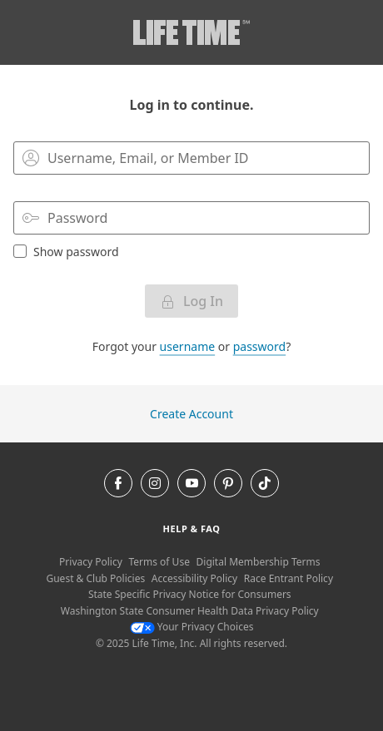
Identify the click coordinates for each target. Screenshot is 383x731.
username (188, 346)
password (259, 346)
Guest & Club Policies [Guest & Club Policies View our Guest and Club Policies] (95, 578)
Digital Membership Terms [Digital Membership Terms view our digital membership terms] (258, 562)
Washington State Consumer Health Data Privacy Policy (190, 611)
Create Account (191, 414)
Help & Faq (192, 528)
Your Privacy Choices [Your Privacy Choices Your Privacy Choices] (192, 627)
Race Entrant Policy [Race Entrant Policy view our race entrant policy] (288, 578)
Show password (66, 251)
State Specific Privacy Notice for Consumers (189, 594)
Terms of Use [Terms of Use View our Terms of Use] (158, 562)
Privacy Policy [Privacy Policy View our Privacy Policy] (90, 562)
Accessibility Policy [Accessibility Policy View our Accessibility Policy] (194, 578)
